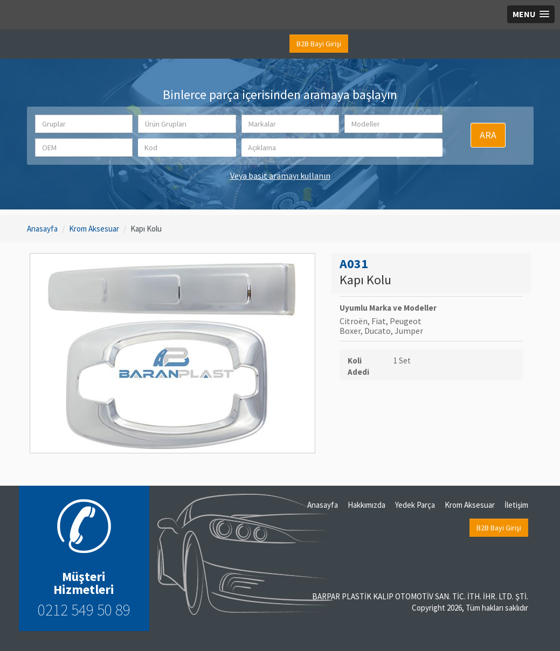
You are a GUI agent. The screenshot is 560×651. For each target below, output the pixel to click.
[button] (84, 124)
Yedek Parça (415, 505)
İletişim (516, 505)
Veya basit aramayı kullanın (280, 175)
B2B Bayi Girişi (318, 43)
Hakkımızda (366, 505)
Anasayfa (42, 228)
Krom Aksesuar (94, 228)
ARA (488, 135)
